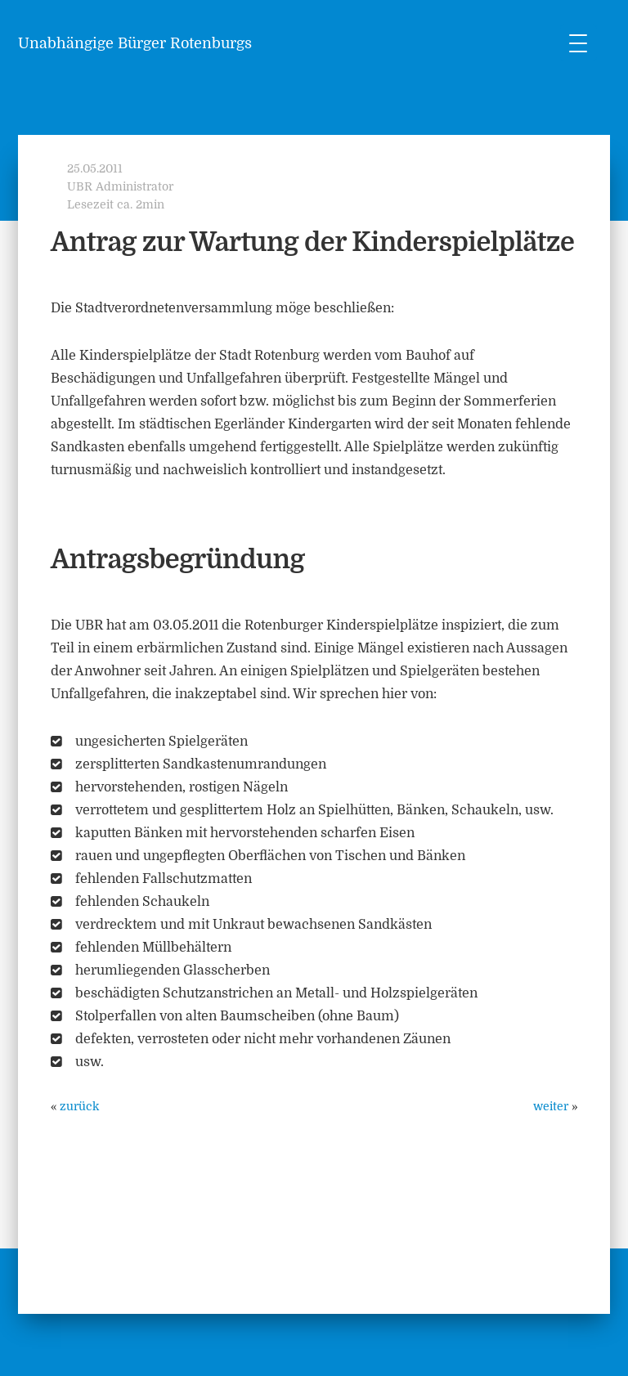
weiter (550, 1106)
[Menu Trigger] (578, 43)
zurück (79, 1106)
